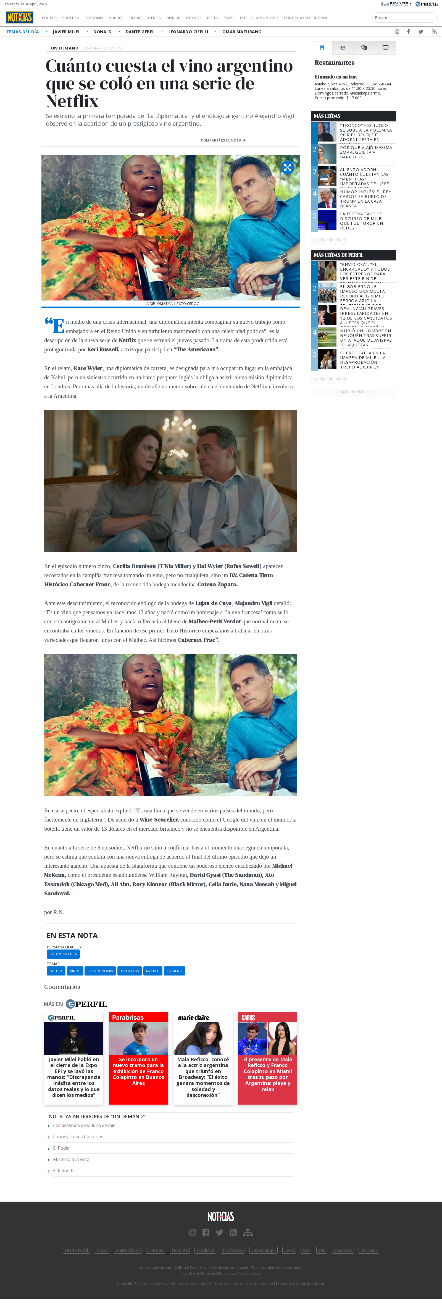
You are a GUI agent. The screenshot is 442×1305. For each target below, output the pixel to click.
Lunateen (343, 1250)
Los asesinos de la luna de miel (85, 1125)
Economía (103, 17)
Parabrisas (233, 1250)
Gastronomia (100, 970)
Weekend (205, 1250)
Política (51, 17)
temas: (53, 963)
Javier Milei (67, 31)
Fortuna (155, 1250)
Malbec (152, 970)
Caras (102, 1250)
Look (289, 1250)
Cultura (150, 17)
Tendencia (129, 970)
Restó (242, 17)
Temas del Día (23, 31)
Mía (321, 1250)
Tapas (260, 17)
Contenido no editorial (353, 17)
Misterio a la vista (71, 1159)
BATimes (369, 1250)
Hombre (180, 1250)
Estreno (174, 970)
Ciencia (173, 17)
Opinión (196, 17)
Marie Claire (128, 1250)
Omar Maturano (242, 31)
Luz (305, 1250)
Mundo (128, 17)
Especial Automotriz (296, 17)
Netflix (56, 970)
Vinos (75, 970)
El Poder (61, 1148)
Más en (75, 1004)
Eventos (220, 17)
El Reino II (63, 1171)
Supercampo (263, 1250)
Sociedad (76, 17)
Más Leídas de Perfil (338, 255)
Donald (103, 31)
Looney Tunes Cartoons (78, 1137)
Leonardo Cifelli (189, 31)
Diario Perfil (76, 1250)
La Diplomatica (63, 953)
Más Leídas (327, 116)
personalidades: (64, 947)
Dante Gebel (141, 31)
